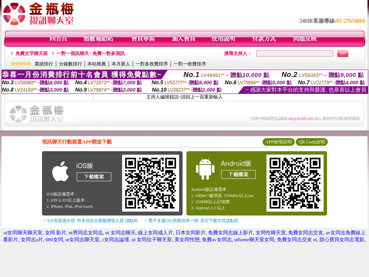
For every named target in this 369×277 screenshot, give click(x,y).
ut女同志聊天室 (82, 239)
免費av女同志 (216, 239)
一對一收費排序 (190, 64)
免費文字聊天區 (31, 53)
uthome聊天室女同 (254, 239)
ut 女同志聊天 (120, 232)
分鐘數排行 (70, 64)
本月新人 (121, 64)
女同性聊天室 (271, 232)
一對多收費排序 (152, 64)
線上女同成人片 (155, 232)
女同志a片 (32, 239)
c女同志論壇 (115, 239)
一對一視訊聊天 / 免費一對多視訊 (91, 53)
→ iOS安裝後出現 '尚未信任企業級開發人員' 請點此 (90, 220)
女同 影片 (55, 232)
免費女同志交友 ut (297, 239)
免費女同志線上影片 (230, 232)
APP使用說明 (278, 142)
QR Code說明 (312, 142)
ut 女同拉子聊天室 (152, 239)
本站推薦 (96, 64)
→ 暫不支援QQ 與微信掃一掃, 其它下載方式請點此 (190, 220)
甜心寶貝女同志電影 (341, 239)
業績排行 (44, 64)
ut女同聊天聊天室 (22, 232)
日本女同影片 (191, 232)
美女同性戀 (187, 239)
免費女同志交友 (305, 232)
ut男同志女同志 (86, 232)
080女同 (54, 239)
